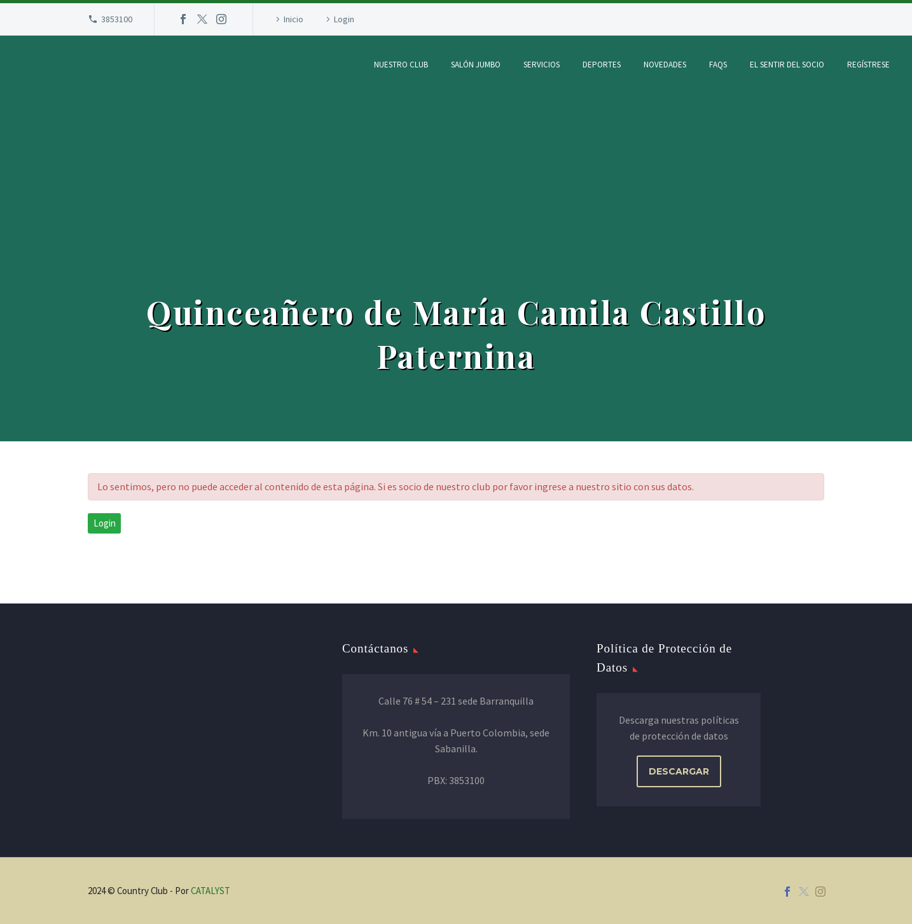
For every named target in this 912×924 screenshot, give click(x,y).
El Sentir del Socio (787, 64)
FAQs (718, 64)
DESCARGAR (679, 771)
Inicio (293, 19)
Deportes (602, 64)
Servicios (541, 64)
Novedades (665, 64)
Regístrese (868, 64)
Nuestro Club (401, 64)
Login (344, 19)
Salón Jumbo (476, 64)
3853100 (116, 19)
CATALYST (210, 891)
